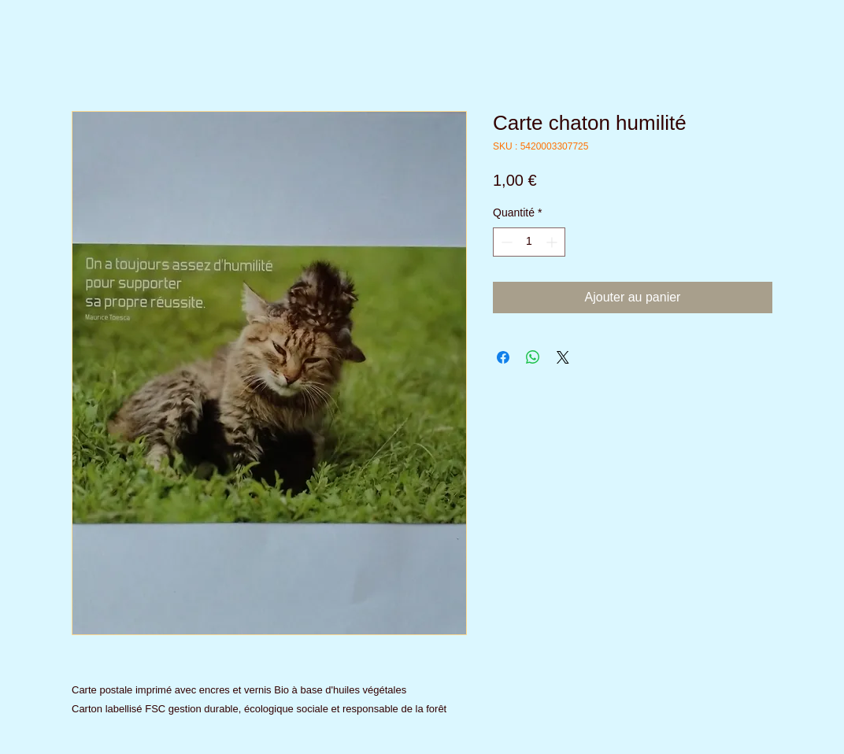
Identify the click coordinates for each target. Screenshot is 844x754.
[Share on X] (562, 357)
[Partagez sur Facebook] (503, 357)
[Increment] (553, 242)
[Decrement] (505, 242)
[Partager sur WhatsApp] (533, 357)
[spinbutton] (529, 242)
